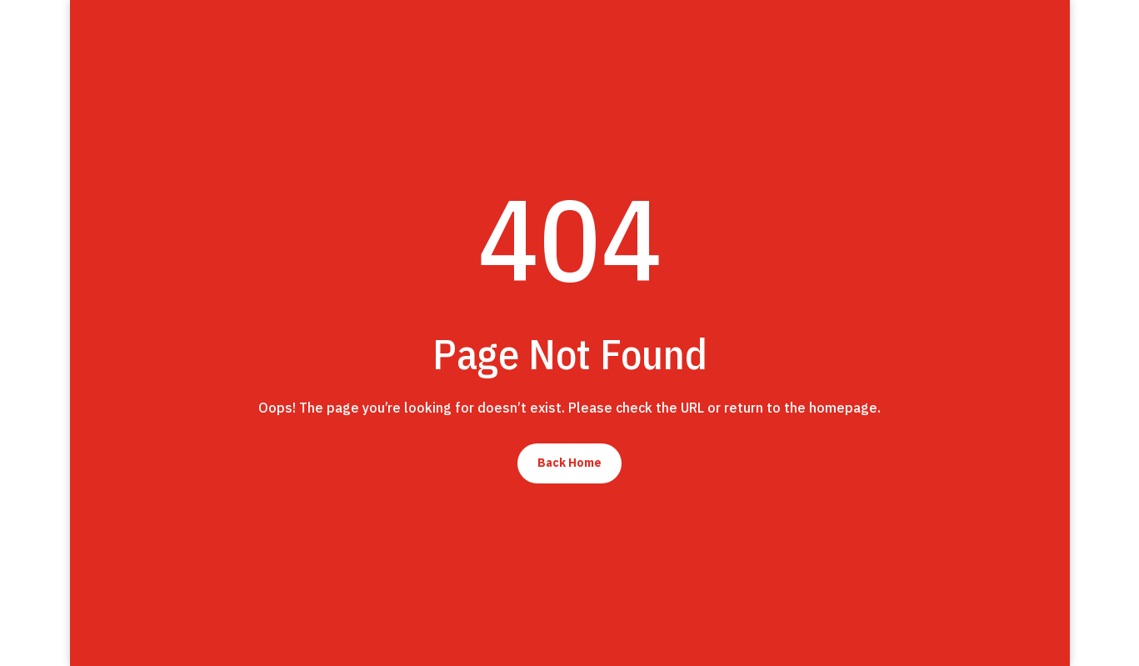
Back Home (569, 462)
